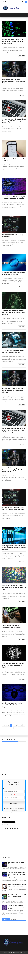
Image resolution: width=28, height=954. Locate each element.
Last (15, 728)
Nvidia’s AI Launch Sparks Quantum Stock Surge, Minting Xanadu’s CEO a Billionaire (13, 312)
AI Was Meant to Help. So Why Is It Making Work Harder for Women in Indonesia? (12, 390)
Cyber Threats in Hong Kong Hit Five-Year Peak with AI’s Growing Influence (16, 907)
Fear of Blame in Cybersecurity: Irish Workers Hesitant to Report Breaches (17, 896)
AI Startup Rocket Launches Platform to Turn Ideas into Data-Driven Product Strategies (14, 547)
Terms (13, 812)
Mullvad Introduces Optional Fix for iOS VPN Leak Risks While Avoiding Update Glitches (13, 41)
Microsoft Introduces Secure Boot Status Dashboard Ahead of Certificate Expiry (14, 587)
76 (6, 728)
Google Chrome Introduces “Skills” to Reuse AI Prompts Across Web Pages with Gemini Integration (13, 430)
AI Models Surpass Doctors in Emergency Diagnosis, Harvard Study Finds (13, 81)
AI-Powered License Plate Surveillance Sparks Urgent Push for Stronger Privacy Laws (14, 121)
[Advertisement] (14, 757)
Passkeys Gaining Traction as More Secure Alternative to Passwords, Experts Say (13, 665)
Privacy (17, 812)
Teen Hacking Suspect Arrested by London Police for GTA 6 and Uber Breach (16, 874)
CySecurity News (5, 952)
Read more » (22, 55)
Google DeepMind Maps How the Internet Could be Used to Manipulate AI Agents (13, 705)
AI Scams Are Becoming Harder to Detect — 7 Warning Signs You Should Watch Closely (13, 469)
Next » (10, 728)
